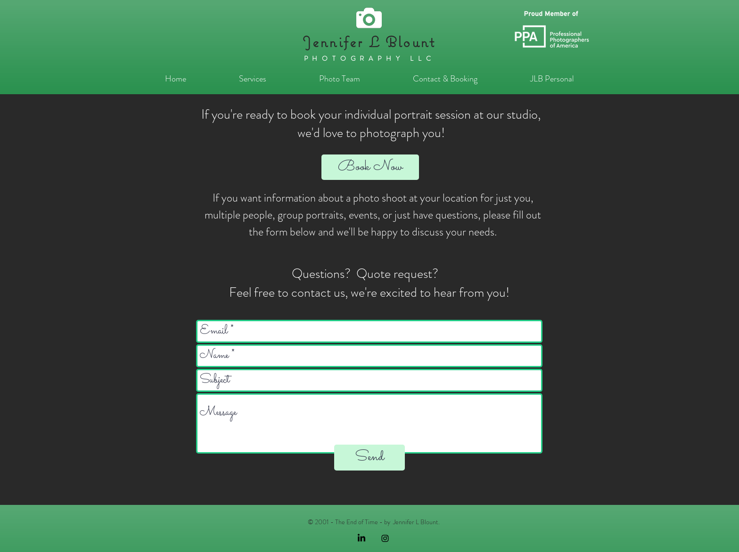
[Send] (369, 458)
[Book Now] (370, 167)
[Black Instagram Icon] (385, 538)
